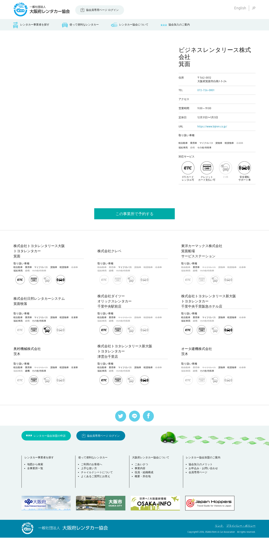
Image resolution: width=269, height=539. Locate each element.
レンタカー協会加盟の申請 (50, 436)
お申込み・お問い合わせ (204, 470)
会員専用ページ (199, 474)
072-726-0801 (205, 91)
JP (254, 8)
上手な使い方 (90, 470)
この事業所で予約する (134, 214)
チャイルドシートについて (98, 474)
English (240, 8)
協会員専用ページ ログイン (102, 9)
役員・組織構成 (145, 474)
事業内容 (141, 470)
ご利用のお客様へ (92, 466)
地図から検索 (36, 466)
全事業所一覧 (36, 470)
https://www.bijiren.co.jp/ (212, 127)
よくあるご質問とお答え (96, 478)
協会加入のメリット (202, 466)
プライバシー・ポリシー (241, 527)
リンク (219, 527)
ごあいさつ (142, 466)
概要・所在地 (144, 478)
